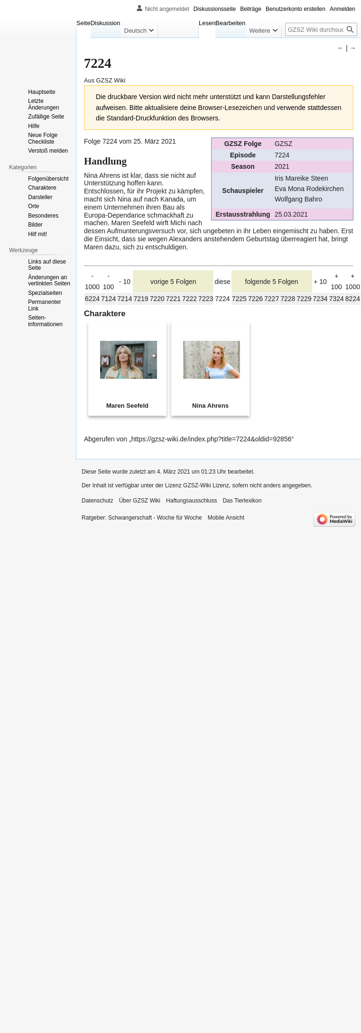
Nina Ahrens (102, 175)
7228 (287, 298)
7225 (239, 298)
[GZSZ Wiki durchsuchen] (321, 29)
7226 (255, 298)
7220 (157, 298)
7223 (205, 298)
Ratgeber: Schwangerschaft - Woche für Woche (142, 517)
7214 (124, 298)
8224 (352, 298)
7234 (320, 298)
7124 (108, 298)
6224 (92, 298)
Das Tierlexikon (241, 500)
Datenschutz (97, 500)
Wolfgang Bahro (298, 199)
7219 (140, 298)
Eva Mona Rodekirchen (309, 188)
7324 (336, 298)
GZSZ (283, 143)
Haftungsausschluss (191, 500)
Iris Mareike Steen (301, 178)
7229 (303, 298)
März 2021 (160, 141)
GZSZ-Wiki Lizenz (206, 485)
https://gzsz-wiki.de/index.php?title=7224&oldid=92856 (211, 439)
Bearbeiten (230, 23)
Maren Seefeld (133, 223)
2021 (282, 166)
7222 (189, 298)
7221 (173, 298)
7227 (271, 298)
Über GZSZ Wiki (139, 500)
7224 (282, 155)
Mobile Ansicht (226, 517)
